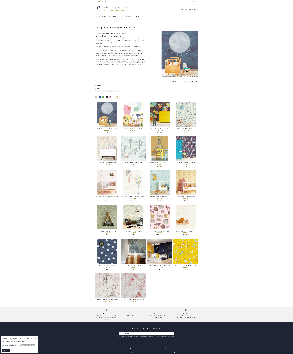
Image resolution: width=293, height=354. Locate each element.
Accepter (6, 350)
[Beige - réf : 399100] (157, 200)
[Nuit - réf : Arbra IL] (159, 269)
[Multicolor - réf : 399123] (160, 132)
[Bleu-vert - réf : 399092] (187, 200)
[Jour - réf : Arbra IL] (133, 269)
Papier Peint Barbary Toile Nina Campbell (107, 299)
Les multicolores (109, 100)
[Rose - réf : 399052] (161, 234)
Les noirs (105, 100)
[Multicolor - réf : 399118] (107, 166)
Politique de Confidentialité (28, 344)
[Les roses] (156, 234)
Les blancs (112, 100)
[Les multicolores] (158, 132)
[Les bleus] (183, 234)
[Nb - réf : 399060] (162, 234)
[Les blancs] (159, 234)
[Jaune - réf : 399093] (185, 200)
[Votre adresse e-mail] (145, 333)
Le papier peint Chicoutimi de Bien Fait (106, 59)
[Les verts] (157, 132)
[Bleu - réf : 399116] (132, 166)
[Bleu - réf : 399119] (107, 132)
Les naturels (116, 100)
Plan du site (105, 1)
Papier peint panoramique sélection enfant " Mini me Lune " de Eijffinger (180, 76)
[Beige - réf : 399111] (184, 166)
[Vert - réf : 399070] (134, 234)
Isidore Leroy (106, 91)
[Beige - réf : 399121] (186, 132)
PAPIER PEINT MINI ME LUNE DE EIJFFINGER (107, 128)
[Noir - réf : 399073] (133, 234)
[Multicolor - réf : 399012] (107, 200)
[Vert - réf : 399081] (107, 234)
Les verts (102, 100)
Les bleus (98, 100)
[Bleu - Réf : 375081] (185, 269)
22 (196, 81)
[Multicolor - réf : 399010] (108, 200)
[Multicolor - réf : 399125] (134, 132)
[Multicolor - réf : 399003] (132, 200)
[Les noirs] (158, 234)
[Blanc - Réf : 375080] (184, 269)
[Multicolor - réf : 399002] (134, 200)
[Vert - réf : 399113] (157, 166)
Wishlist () (195, 1)
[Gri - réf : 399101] (161, 200)
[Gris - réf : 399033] (107, 269)
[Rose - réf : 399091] (188, 200)
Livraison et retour (100, 352)
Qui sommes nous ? (136, 352)
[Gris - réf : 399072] (131, 234)
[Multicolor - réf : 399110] (186, 166)
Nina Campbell (114, 91)
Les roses (95, 100)
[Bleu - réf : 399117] (134, 166)
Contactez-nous (98, 1)
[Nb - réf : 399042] (188, 234)
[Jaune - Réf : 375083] (187, 269)
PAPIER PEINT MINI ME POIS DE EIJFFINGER (133, 197)
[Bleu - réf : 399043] (186, 234)
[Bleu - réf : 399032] (106, 269)
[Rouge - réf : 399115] (158, 166)
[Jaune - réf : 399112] (161, 166)
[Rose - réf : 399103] (158, 200)
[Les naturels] (184, 234)
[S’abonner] (172, 333)
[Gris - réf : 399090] (182, 200)
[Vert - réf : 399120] (184, 132)
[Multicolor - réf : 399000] (135, 200)
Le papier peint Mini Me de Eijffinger (105, 50)
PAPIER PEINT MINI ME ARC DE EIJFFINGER (107, 197)
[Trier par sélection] (191, 82)
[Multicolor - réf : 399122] (161, 132)
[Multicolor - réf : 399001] (131, 200)
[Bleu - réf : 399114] (160, 166)
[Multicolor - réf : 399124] (132, 132)
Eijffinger (98, 91)
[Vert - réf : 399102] (160, 200)
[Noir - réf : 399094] (184, 200)
